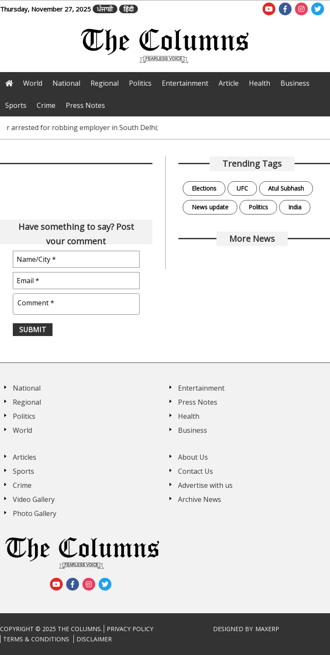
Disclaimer (94, 639)
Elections (204, 188)
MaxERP (267, 629)
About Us (193, 457)
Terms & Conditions (36, 639)
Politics (140, 83)
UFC (242, 188)
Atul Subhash (286, 188)
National (66, 83)
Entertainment (185, 83)
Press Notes (85, 105)
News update (210, 207)
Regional (105, 83)
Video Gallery (34, 499)
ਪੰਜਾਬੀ (105, 9)
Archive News (199, 499)
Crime (46, 105)
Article (229, 83)
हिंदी (128, 9)
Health (259, 83)
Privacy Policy (130, 629)
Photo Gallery (34, 513)
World (32, 83)
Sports (15, 105)
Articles (24, 457)
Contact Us (195, 471)
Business (295, 83)
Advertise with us (205, 485)
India (294, 207)
